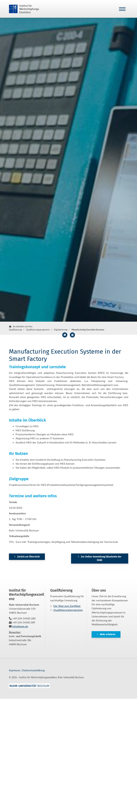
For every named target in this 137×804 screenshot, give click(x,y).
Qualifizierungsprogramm (38, 329)
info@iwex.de (20, 626)
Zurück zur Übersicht (28, 556)
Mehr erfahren (107, 634)
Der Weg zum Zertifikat (67, 605)
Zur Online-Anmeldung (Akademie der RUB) (101, 558)
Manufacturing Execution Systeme (88, 329)
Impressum (14, 670)
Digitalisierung (60, 329)
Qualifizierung (15, 329)
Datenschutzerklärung (33, 670)
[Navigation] (122, 9)
